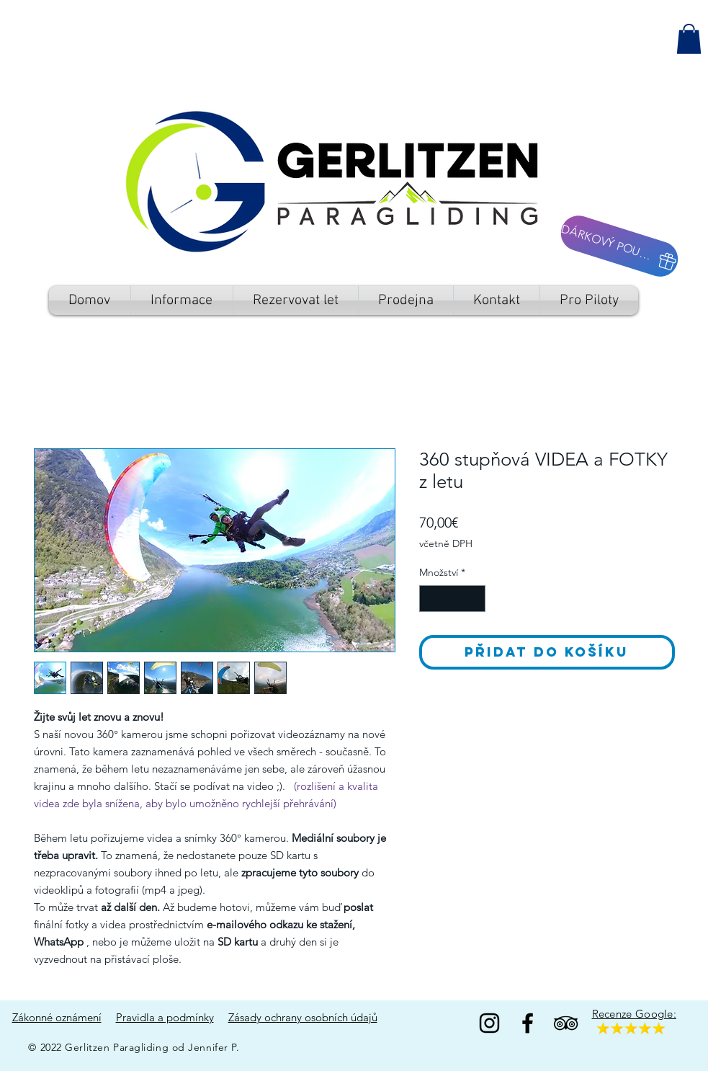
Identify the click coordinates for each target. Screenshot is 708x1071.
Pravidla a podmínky (165, 1017)
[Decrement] (430, 598)
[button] (689, 39)
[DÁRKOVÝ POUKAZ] (619, 246)
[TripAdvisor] (565, 1023)
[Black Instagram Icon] (489, 1023)
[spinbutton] (452, 598)
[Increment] (474, 598)
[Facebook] (527, 1023)
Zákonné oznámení (57, 1017)
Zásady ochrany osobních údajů (302, 1017)
